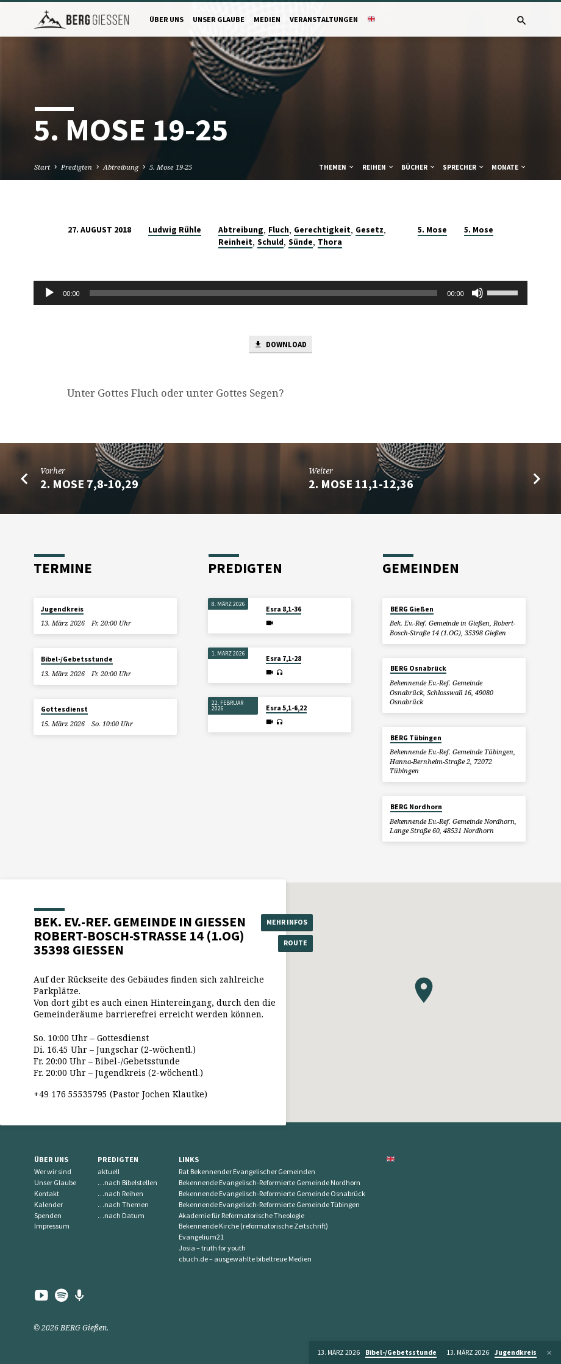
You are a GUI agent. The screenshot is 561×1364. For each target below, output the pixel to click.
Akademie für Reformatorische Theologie (241, 1215)
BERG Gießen (412, 609)
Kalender (48, 1204)
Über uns (166, 19)
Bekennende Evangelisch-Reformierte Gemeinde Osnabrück (272, 1193)
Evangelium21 (201, 1236)
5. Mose (432, 230)
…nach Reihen (120, 1193)
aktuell (109, 1172)
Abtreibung (120, 166)
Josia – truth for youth (212, 1247)
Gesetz (370, 230)
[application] (280, 293)
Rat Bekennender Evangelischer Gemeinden (247, 1172)
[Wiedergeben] (49, 293)
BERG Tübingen (415, 738)
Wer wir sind (52, 1172)
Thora (330, 242)
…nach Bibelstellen (127, 1182)
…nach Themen (123, 1204)
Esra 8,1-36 (283, 609)
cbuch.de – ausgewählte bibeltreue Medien (245, 1258)
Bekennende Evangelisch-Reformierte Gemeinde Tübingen (269, 1204)
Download (280, 345)
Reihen (378, 167)
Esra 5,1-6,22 (286, 708)
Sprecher (464, 167)
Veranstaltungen (324, 19)
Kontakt (46, 1193)
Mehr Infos (289, 921)
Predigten (76, 166)
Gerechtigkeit (322, 230)
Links (189, 1159)
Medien (267, 19)
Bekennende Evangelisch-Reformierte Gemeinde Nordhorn (269, 1182)
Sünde (300, 242)
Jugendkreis (62, 609)
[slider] (264, 293)
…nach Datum (121, 1215)
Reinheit (235, 242)
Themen (337, 167)
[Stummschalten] (477, 293)
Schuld (270, 242)
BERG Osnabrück (418, 669)
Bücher (418, 167)
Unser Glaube (219, 19)
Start (42, 166)
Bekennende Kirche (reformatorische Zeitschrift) (253, 1226)
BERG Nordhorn (416, 807)
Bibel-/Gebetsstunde (77, 659)
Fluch (278, 230)
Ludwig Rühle (174, 230)
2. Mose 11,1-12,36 (361, 485)
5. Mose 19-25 (170, 166)
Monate (509, 167)
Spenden (48, 1215)
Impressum (52, 1226)
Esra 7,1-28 (283, 658)
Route (289, 943)
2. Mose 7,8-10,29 (89, 485)
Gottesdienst (64, 709)
